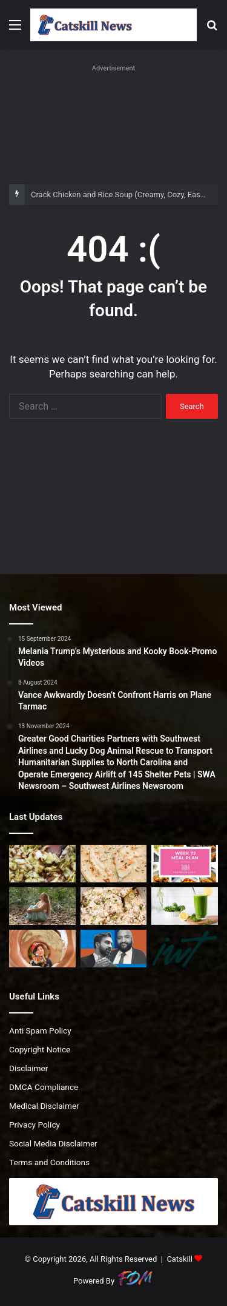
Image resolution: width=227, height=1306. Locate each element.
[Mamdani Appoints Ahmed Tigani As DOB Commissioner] (114, 948)
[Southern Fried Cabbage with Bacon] (42, 863)
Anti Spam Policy (40, 1030)
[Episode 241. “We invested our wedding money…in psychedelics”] (184, 948)
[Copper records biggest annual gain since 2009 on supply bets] (42, 948)
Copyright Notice (39, 1049)
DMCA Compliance (43, 1087)
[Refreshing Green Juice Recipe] (184, 906)
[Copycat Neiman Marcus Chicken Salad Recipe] (114, 906)
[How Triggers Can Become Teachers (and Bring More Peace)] (42, 906)
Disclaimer (28, 1068)
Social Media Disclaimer (53, 1143)
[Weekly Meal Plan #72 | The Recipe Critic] (184, 863)
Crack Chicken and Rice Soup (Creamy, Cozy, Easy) (119, 194)
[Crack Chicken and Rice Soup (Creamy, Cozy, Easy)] (114, 863)
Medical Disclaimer (44, 1106)
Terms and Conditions (49, 1162)
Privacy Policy (34, 1124)
